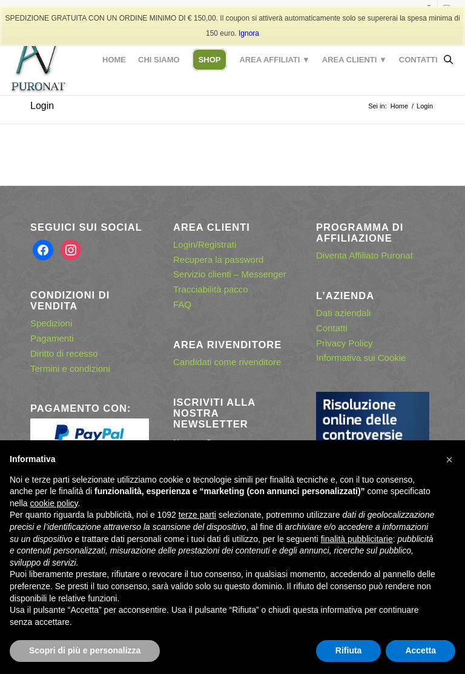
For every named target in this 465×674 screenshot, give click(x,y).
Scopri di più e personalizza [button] (84, 650)
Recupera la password (218, 259)
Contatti (332, 328)
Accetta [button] (420, 650)
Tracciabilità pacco (210, 289)
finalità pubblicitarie (357, 539)
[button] (449, 459)
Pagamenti (52, 338)
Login (42, 106)
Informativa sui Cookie (361, 357)
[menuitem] (114, 60)
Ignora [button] (249, 33)
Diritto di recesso (64, 353)
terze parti (197, 515)
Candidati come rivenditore (227, 362)
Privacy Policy (344, 343)
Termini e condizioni (70, 368)
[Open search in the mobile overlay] (448, 60)
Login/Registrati (204, 244)
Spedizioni (51, 323)
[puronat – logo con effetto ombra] (38, 60)
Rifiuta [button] (348, 650)
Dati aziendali (343, 313)
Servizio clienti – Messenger (229, 274)
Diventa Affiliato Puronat (364, 255)
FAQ (182, 304)
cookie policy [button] (54, 503)
